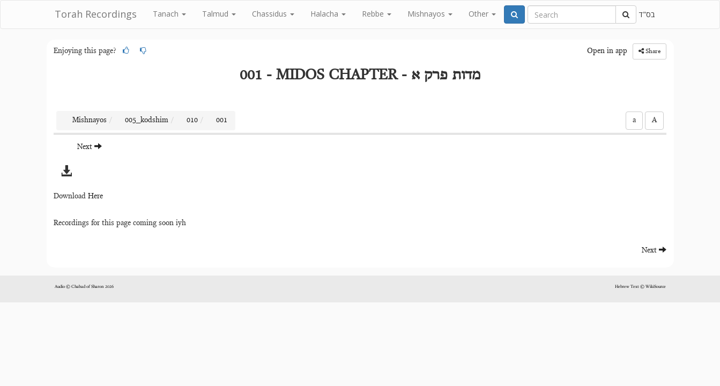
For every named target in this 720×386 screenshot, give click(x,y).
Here (95, 197)
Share (649, 51)
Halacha (328, 14)
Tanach (169, 14)
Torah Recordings (96, 14)
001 (221, 120)
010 (192, 120)
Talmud (219, 14)
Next (89, 146)
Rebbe (376, 14)
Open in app (607, 51)
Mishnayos (429, 14)
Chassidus (273, 14)
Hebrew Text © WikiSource (640, 287)
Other (482, 14)
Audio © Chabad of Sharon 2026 (84, 287)
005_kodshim (146, 120)
